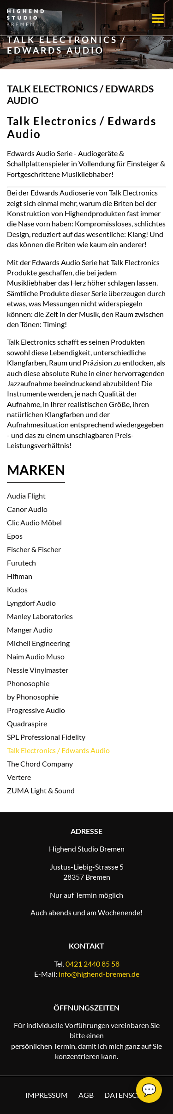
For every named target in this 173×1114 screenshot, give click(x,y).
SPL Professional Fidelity (46, 736)
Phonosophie (28, 683)
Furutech (21, 562)
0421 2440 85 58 (92, 963)
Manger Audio (30, 629)
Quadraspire (27, 723)
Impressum (46, 1094)
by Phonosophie (33, 696)
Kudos (17, 589)
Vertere (19, 777)
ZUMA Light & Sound (41, 790)
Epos (15, 535)
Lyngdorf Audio (31, 602)
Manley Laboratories (40, 616)
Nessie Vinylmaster (37, 669)
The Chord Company (40, 763)
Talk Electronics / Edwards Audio (58, 750)
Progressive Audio (36, 710)
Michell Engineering (38, 643)
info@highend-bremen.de (99, 973)
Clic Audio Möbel (34, 522)
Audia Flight (26, 495)
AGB (86, 1094)
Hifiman (19, 576)
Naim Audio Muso (36, 656)
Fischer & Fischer (34, 549)
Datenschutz (130, 1094)
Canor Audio (27, 509)
